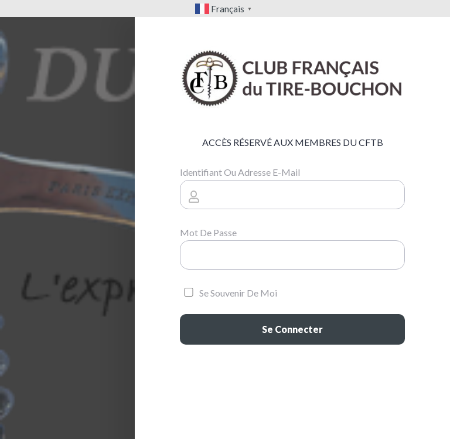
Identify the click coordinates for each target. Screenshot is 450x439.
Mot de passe (208, 232)
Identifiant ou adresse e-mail (240, 172)
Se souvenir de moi (228, 292)
